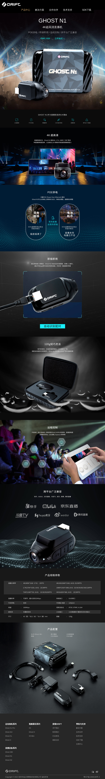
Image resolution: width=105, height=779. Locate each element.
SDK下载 (86, 10)
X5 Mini (31, 736)
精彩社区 (55, 740)
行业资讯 (55, 736)
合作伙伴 (53, 10)
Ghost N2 (8, 760)
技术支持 (67, 10)
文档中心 (79, 744)
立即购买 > (59, 39)
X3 (30, 728)
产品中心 (25, 10)
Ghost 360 (9, 752)
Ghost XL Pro (10, 728)
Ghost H (32, 732)
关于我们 (55, 728)
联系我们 (55, 732)
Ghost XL (8, 736)
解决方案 (39, 10)
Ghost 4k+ (9, 732)
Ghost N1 (8, 756)
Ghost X (8, 740)
